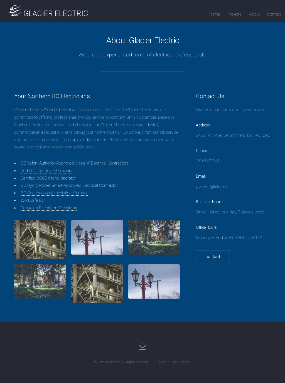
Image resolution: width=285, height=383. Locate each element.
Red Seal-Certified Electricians (47, 170)
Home (214, 14)
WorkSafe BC (33, 200)
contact (212, 256)
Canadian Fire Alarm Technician (49, 207)
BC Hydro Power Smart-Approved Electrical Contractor (69, 185)
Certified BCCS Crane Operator (48, 178)
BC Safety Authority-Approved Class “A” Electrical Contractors (75, 163)
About (254, 14)
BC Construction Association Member (54, 192)
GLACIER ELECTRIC (55, 13)
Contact (274, 14)
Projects (234, 14)
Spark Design (181, 362)
